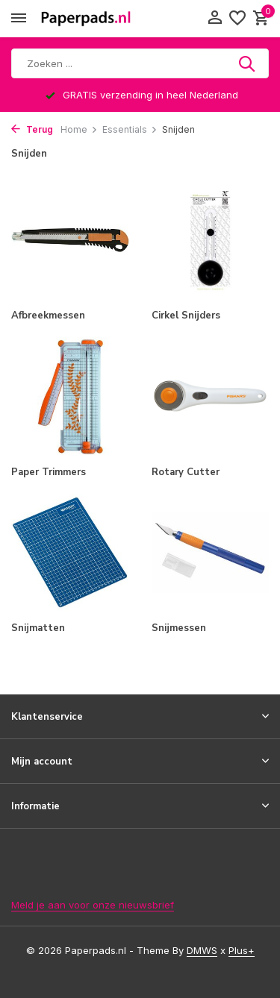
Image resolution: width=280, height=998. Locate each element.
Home (79, 129)
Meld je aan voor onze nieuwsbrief (92, 905)
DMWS (202, 950)
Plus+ (241, 950)
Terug (32, 129)
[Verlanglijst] (237, 19)
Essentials (130, 129)
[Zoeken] (140, 63)
